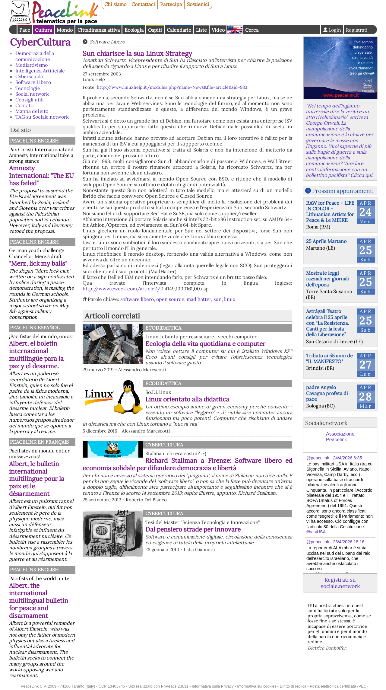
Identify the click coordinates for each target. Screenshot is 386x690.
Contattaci (143, 4)
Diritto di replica (293, 686)
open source (170, 299)
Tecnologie (27, 88)
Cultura (43, 30)
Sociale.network (326, 422)
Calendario (179, 30)
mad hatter (199, 299)
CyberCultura (40, 42)
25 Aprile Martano (326, 241)
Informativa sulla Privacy (213, 686)
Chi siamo (115, 4)
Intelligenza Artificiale (40, 71)
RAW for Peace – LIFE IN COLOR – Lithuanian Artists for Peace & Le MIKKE (330, 211)
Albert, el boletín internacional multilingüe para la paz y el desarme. (36, 354)
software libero (137, 299)
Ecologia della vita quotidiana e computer (205, 344)
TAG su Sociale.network (42, 117)
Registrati (357, 30)
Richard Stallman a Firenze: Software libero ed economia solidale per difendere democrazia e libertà (187, 464)
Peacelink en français (39, 442)
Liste (201, 30)
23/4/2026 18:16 (348, 541)
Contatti (24, 105)
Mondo (65, 30)
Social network (32, 94)
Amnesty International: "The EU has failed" (41, 175)
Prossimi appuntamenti (343, 190)
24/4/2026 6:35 (347, 457)
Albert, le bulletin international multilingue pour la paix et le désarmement (36, 479)
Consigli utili (29, 100)
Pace (24, 30)
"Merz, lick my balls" (38, 263)
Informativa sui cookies (256, 686)
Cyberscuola (29, 76)
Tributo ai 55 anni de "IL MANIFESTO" (329, 358)
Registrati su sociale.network (340, 582)
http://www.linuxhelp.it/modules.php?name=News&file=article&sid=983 (172, 87)
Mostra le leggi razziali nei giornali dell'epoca (327, 278)
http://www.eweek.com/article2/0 (123, 289)
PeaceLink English (34, 141)
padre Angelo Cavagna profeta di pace (327, 393)
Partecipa (171, 4)
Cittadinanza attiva (99, 30)
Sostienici (198, 4)
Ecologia (134, 30)
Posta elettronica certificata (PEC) (339, 686)
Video (218, 30)
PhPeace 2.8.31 (174, 686)
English (234, 29)
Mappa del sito (31, 111)
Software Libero (33, 82)
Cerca (251, 30)
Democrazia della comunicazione (34, 56)
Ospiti (155, 30)
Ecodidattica (163, 328)
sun (218, 299)
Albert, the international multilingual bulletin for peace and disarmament (38, 600)
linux (229, 299)
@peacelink (317, 457)
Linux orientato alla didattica (187, 399)
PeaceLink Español (34, 327)
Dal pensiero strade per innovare (193, 529)
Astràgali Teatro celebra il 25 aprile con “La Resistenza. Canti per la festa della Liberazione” (327, 322)
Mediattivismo (31, 65)
